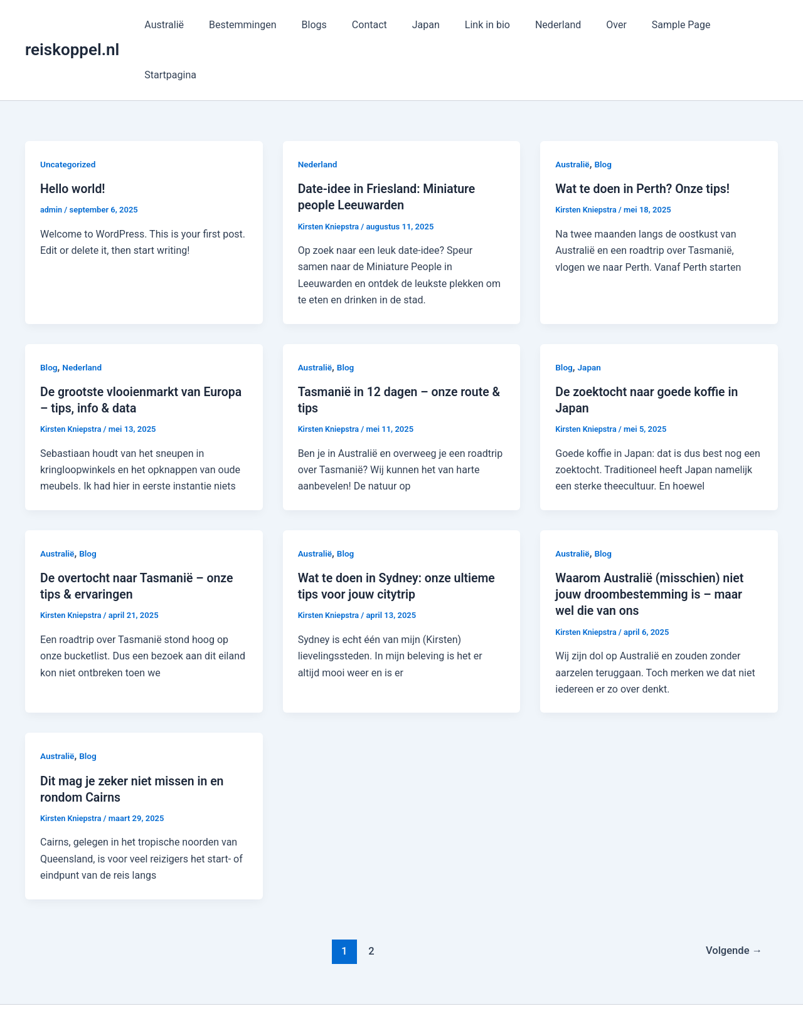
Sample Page (666, 25)
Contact (380, 25)
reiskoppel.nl (72, 24)
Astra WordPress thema (516, 984)
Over (607, 25)
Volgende (732, 899)
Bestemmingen (263, 25)
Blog (604, 114)
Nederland (554, 25)
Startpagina (742, 25)
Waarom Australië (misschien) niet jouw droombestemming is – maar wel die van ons (652, 543)
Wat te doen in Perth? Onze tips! (645, 138)
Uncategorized (68, 114)
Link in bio (488, 25)
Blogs (329, 25)
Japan (431, 25)
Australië (190, 25)
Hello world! (73, 138)
